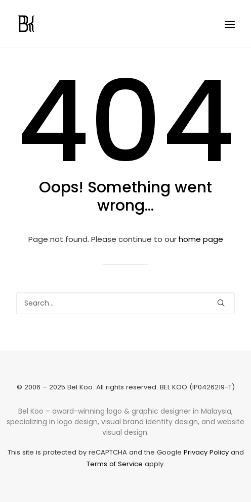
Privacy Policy (206, 452)
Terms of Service (115, 464)
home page (201, 239)
